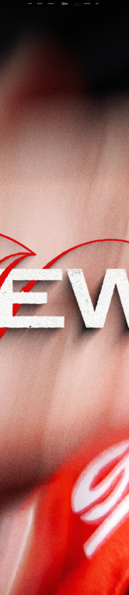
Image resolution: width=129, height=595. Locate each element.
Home (30, 3)
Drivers (39, 3)
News (77, 3)
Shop (97, 3)
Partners (87, 3)
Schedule (51, 3)
